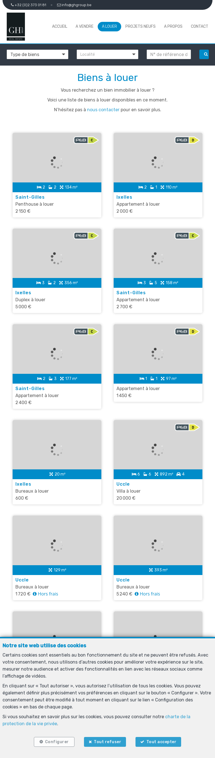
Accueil (59, 26)
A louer (109, 26)
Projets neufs (140, 26)
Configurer (57, 742)
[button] (107, 54)
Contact (199, 26)
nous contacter (103, 109)
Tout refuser (107, 742)
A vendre (85, 26)
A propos (173, 26)
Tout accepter (161, 742)
